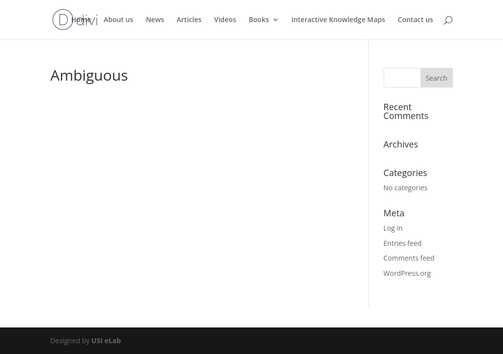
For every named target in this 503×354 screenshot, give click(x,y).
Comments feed (409, 258)
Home (81, 20)
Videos (225, 20)
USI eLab (106, 340)
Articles (189, 20)
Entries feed (403, 243)
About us (118, 20)
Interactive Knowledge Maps (338, 20)
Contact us (415, 20)
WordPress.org (407, 273)
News (155, 20)
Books (259, 20)
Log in (393, 228)
